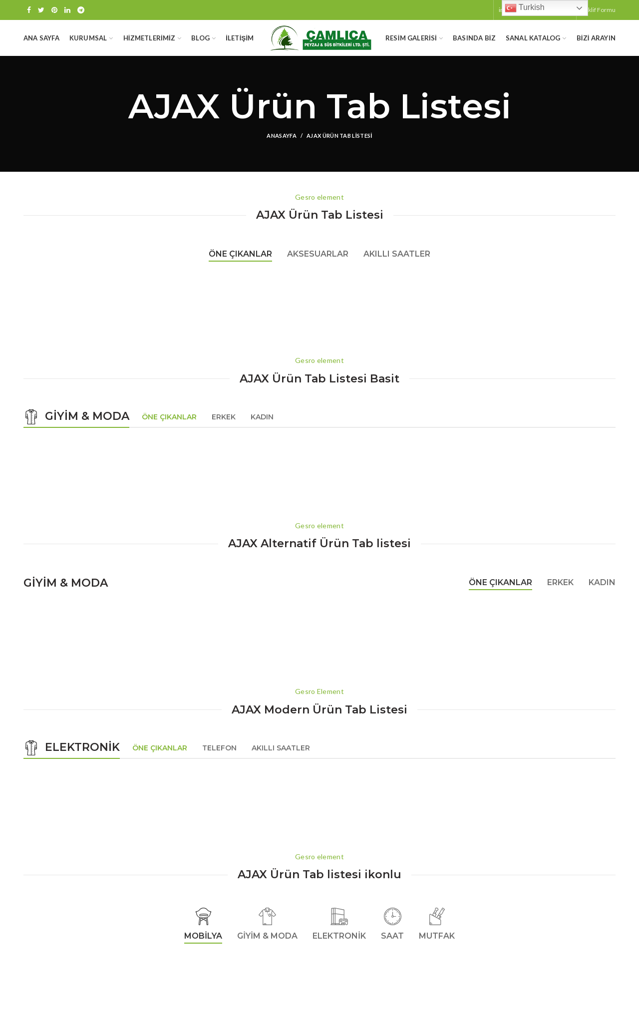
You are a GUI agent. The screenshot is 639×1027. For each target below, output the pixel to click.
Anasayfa (281, 145)
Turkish (525, 8)
